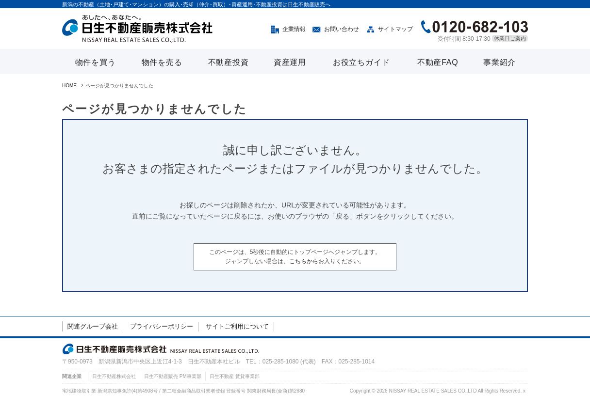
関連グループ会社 (92, 326)
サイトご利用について (237, 326)
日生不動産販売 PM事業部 (172, 376)
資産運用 (290, 62)
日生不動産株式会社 (114, 376)
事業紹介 (499, 62)
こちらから (303, 261)
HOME (69, 85)
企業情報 (294, 29)
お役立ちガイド (361, 62)
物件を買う (95, 62)
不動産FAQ (438, 62)
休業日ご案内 (510, 38)
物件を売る (162, 62)
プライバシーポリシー (161, 326)
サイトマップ (395, 29)
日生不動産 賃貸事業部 (235, 376)
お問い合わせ (341, 29)
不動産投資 (228, 62)
